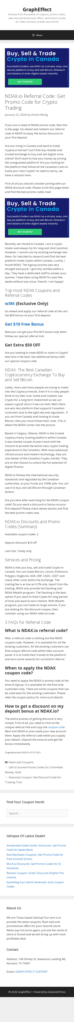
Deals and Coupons (21, 762)
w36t (10, 303)
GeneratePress (57, 991)
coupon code (56, 727)
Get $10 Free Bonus (24, 324)
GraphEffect (37, 9)
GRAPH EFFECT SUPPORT (31, 971)
